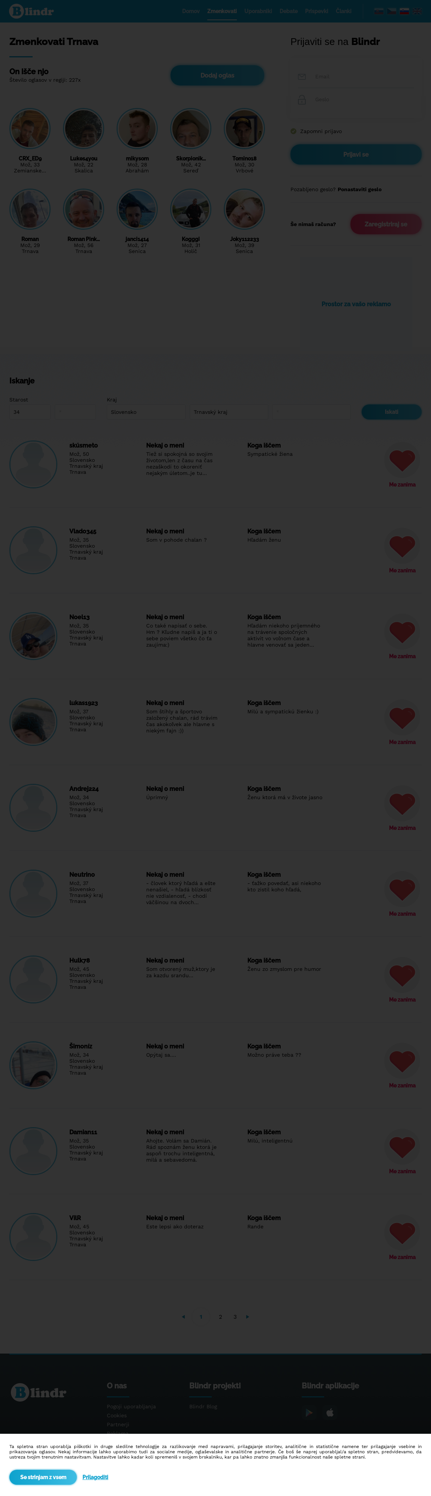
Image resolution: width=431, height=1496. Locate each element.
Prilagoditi (95, 1477)
